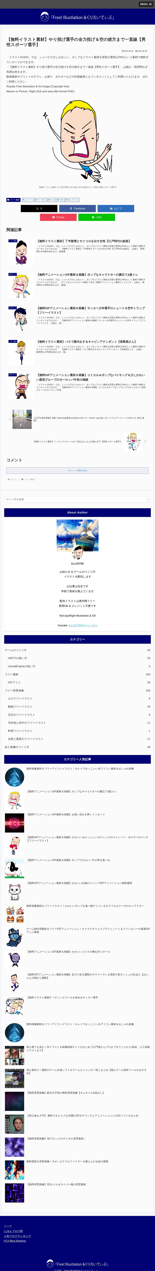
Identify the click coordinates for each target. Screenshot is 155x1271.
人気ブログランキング (17, 1227)
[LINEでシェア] (135, 208)
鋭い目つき (72, 200)
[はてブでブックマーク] (77, 208)
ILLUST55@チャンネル (83, 616)
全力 (51, 200)
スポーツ (28, 200)
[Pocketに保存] (106, 208)
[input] (77, 490)
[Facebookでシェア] (48, 208)
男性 (60, 200)
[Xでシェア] (19, 208)
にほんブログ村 (13, 1222)
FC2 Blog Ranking (15, 1232)
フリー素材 (13, 200)
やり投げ (41, 200)
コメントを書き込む (78, 461)
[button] (147, 491)
